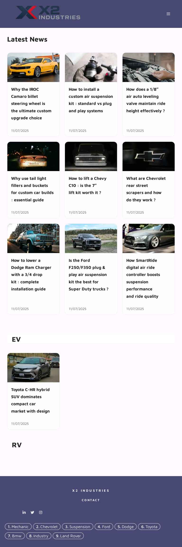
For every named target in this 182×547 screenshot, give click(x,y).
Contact (91, 500)
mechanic (20, 526)
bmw (17, 536)
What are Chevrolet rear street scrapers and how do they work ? (146, 189)
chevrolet (49, 526)
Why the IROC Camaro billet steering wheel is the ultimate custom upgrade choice (31, 104)
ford (106, 526)
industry (40, 536)
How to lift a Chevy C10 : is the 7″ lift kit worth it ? (87, 185)
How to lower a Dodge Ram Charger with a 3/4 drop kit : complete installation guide (31, 274)
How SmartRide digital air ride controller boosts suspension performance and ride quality (143, 278)
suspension (79, 526)
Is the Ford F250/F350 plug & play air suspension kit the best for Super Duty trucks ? (89, 274)
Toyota (151, 526)
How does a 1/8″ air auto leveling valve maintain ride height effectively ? (145, 100)
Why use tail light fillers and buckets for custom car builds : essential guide (32, 189)
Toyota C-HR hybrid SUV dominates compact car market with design (30, 400)
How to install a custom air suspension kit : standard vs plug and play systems (91, 100)
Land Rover (70, 536)
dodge (128, 526)
